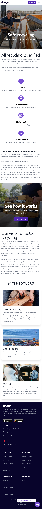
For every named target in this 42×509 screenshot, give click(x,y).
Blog (23, 467)
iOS (23, 480)
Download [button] (32, 2)
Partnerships (7, 491)
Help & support (27, 463)
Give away (6, 467)
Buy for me (6, 460)
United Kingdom (10, 444)
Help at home (7, 470)
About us (5, 480)
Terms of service (21, 502)
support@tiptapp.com (12, 432)
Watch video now (21, 219)
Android (24, 484)
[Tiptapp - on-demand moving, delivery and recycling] (5, 2)
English (8, 441)
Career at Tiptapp (8, 494)
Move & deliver (7, 456)
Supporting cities (8, 487)
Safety (24, 470)
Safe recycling (26, 460)
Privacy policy (22, 504)
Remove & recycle (8, 463)
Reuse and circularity (9, 484)
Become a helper (27, 456)
